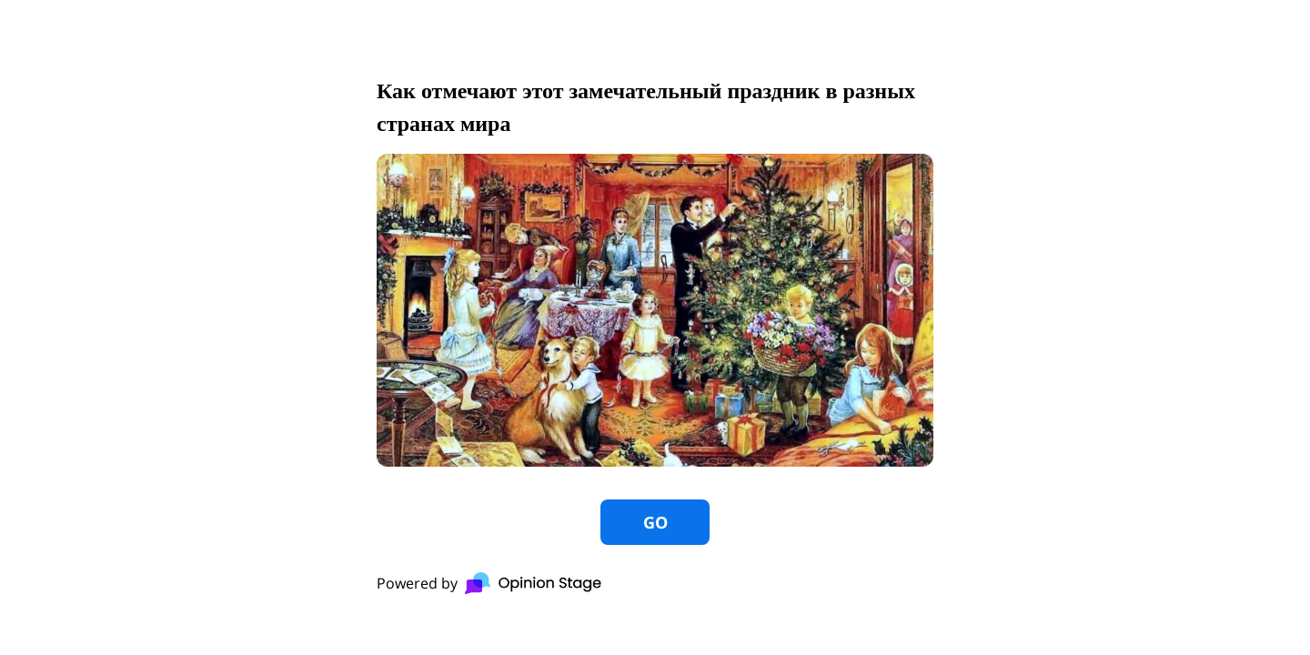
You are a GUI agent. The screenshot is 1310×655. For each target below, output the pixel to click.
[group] (655, 327)
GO (655, 522)
